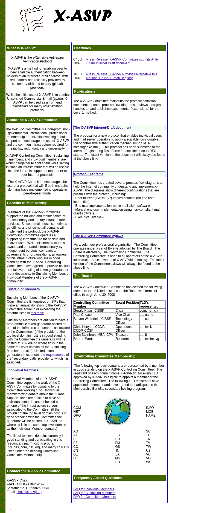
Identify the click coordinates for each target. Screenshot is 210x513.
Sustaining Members (24, 289)
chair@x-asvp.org (29, 492)
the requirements (52, 355)
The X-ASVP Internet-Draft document (102, 128)
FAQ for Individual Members (93, 489)
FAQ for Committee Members (94, 497)
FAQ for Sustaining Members (94, 493)
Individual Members (23, 370)
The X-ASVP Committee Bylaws (98, 236)
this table (37, 313)
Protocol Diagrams (88, 174)
